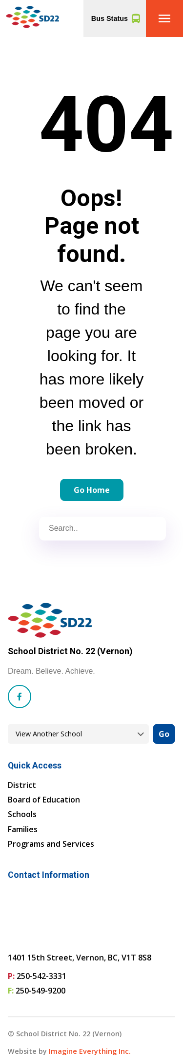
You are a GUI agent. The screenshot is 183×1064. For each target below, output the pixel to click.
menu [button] (164, 18)
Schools (22, 814)
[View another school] (78, 734)
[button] (164, 18)
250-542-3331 (41, 976)
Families (23, 829)
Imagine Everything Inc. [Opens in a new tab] (90, 1051)
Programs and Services (51, 843)
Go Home (92, 490)
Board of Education (44, 799)
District (22, 785)
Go (164, 734)
